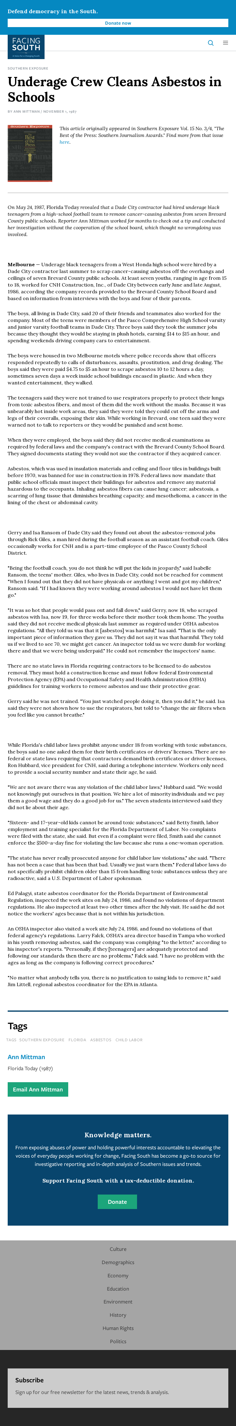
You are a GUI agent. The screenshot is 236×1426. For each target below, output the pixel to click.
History (118, 1314)
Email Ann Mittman (38, 1089)
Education (118, 1288)
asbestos (100, 1039)
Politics (118, 1341)
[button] (226, 43)
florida (77, 1039)
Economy (118, 1275)
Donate (117, 1202)
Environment (118, 1301)
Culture (118, 1248)
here (64, 142)
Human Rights (118, 1328)
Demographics (118, 1262)
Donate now (118, 23)
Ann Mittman (27, 111)
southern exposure (42, 1039)
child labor (129, 1039)
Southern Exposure (28, 68)
